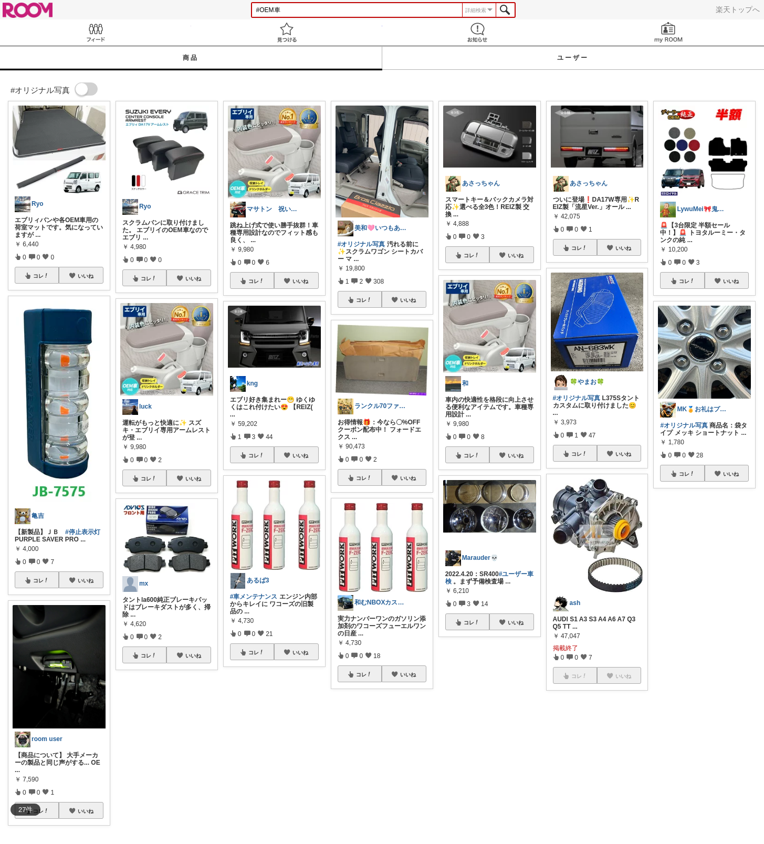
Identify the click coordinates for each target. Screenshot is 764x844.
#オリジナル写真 (361, 244)
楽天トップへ (738, 9)
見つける (286, 32)
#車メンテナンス (254, 596)
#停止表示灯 (82, 532)
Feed (95, 32)
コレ (41, 275)
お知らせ (477, 32)
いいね (85, 275)
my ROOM (668, 32)
